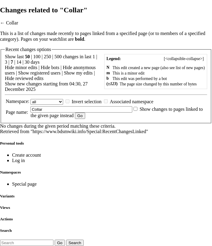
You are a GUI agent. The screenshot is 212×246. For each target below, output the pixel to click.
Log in (18, 160)
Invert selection (86, 101)
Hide (9, 67)
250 (47, 56)
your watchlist (53, 39)
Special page (24, 184)
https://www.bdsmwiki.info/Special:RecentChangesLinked (89, 131)
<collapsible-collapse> (183, 58)
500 (58, 56)
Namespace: (17, 101)
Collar (12, 22)
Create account (26, 155)
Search (6, 230)
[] (184, 58)
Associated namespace (131, 101)
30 (27, 62)
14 (18, 62)
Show (23, 72)
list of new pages (190, 67)
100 (36, 56)
